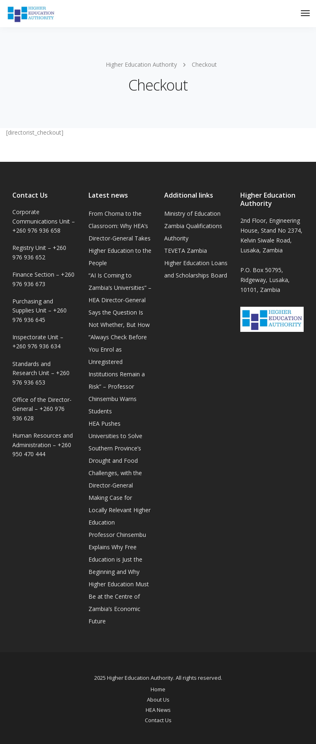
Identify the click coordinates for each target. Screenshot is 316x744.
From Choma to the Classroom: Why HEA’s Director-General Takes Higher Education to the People (119, 238)
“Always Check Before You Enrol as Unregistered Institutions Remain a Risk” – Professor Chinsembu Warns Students (117, 374)
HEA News (158, 710)
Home (158, 689)
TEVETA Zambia (185, 250)
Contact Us (158, 720)
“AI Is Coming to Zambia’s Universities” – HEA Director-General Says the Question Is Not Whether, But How (119, 300)
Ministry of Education (192, 213)
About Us (158, 699)
